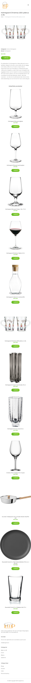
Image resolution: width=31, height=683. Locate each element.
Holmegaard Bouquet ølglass (15, 121)
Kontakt (3, 668)
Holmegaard (13, 49)
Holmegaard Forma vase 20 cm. (15, 428)
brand (8, 49)
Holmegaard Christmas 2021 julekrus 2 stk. (15, 341)
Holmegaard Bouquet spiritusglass (15, 165)
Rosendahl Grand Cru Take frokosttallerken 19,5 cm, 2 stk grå (15, 562)
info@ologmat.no (5, 642)
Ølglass (2, 655)
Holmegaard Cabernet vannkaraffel (15, 297)
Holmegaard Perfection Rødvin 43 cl (15, 253)
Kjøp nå (6, 57)
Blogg (2, 666)
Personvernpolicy (5, 673)
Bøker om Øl (4, 650)
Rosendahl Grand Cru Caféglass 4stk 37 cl (15, 607)
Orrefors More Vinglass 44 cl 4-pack (15, 472)
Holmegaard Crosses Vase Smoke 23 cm (15, 385)
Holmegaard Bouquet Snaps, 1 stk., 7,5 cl (15, 209)
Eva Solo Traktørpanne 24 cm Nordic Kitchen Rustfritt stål (15, 517)
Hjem (2, 16)
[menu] (28, 5)
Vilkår (2, 671)
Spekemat (3, 657)
